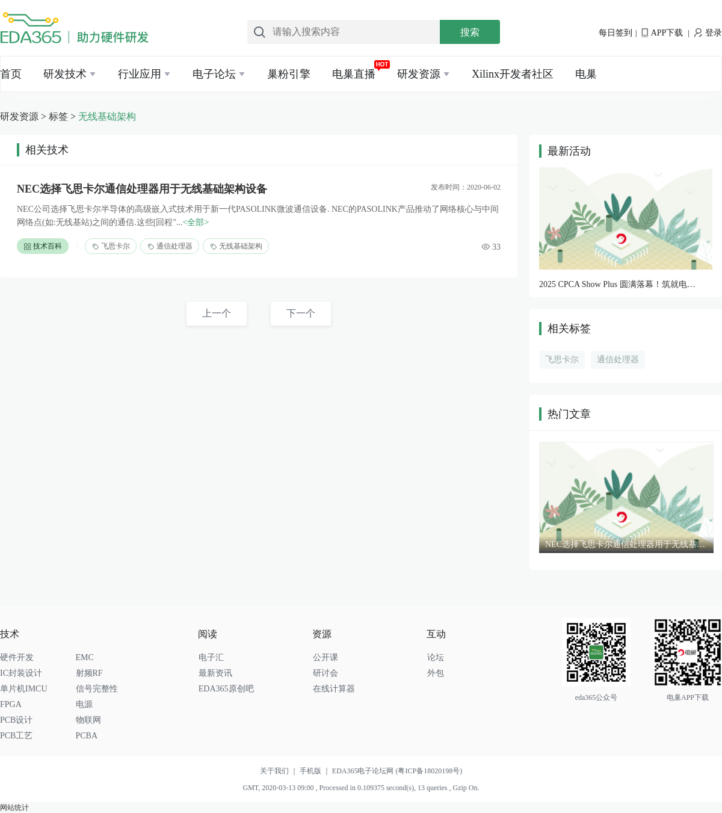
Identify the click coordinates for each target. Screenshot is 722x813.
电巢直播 (353, 74)
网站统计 (14, 807)
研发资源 (418, 74)
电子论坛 (214, 74)
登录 (708, 32)
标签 (58, 116)
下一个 (300, 313)
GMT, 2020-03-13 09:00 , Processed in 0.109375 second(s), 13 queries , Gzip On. (360, 788)
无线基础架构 (107, 116)
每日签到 (615, 32)
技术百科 (42, 246)
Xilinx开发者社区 (513, 74)
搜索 (470, 32)
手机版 (316, 771)
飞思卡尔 (110, 246)
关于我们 (280, 771)
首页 (11, 74)
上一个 (216, 313)
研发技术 (65, 74)
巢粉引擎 (288, 74)
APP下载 (662, 32)
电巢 (586, 74)
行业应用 (139, 74)
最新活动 (569, 151)
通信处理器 (170, 246)
